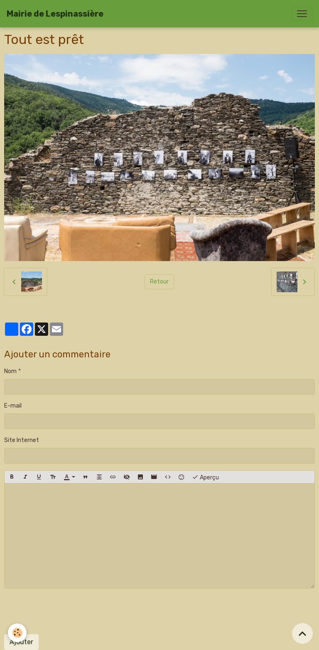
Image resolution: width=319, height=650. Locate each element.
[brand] (55, 13)
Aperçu (205, 477)
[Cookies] (17, 632)
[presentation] (67, 611)
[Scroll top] (302, 633)
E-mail (13, 405)
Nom (10, 371)
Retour (159, 281)
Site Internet (21, 440)
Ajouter (21, 642)
